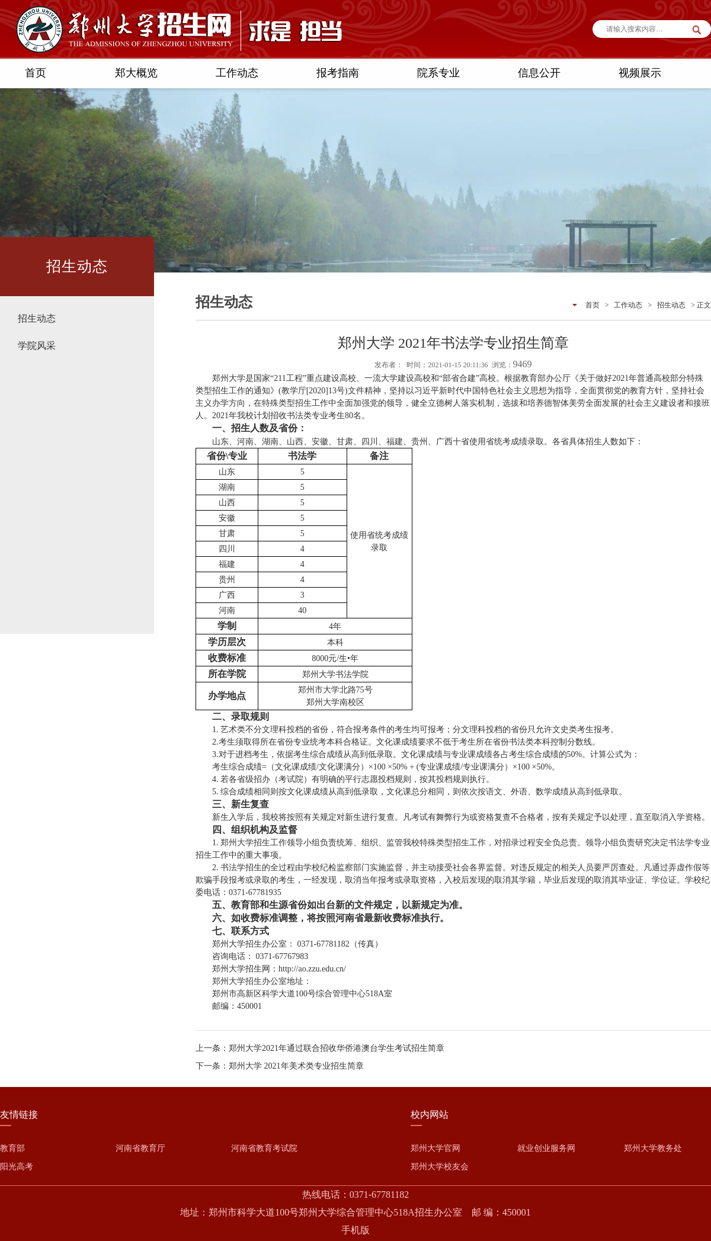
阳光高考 (16, 1166)
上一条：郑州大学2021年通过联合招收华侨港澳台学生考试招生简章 (320, 1048)
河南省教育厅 (140, 1148)
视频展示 (640, 73)
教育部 (12, 1148)
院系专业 (438, 73)
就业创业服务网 (546, 1148)
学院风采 (37, 346)
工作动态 (237, 73)
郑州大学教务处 (653, 1148)
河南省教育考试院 (264, 1148)
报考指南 (337, 73)
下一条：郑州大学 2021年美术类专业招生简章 (280, 1066)
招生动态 (37, 318)
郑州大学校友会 (440, 1166)
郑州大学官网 (435, 1148)
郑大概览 (136, 73)
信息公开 (539, 73)
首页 (35, 73)
